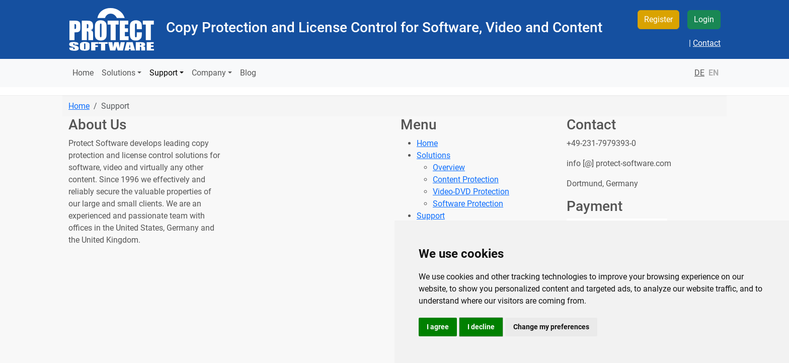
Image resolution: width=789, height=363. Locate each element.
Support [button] (163, 73)
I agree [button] (438, 327)
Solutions (433, 155)
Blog (248, 73)
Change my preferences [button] (551, 327)
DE (699, 73)
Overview (449, 167)
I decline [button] (481, 327)
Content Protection (466, 179)
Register (658, 19)
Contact (707, 43)
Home (83, 73)
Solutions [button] (118, 73)
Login (704, 19)
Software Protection (468, 203)
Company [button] (209, 73)
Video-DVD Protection (471, 191)
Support (431, 216)
